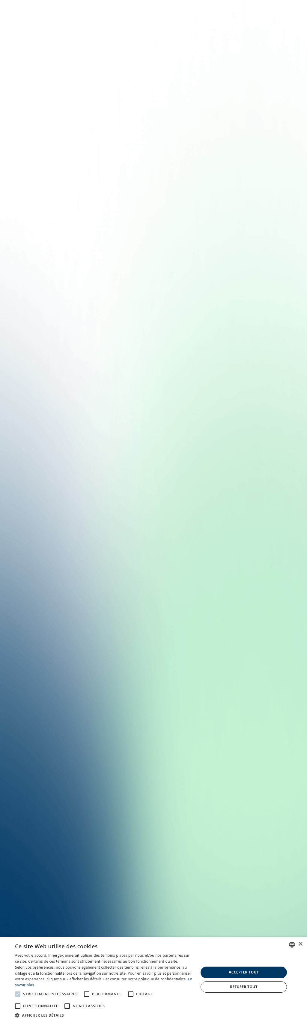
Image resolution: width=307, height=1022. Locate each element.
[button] (104, 1015)
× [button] (300, 944)
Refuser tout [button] (244, 986)
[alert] (153, 979)
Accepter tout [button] (244, 972)
